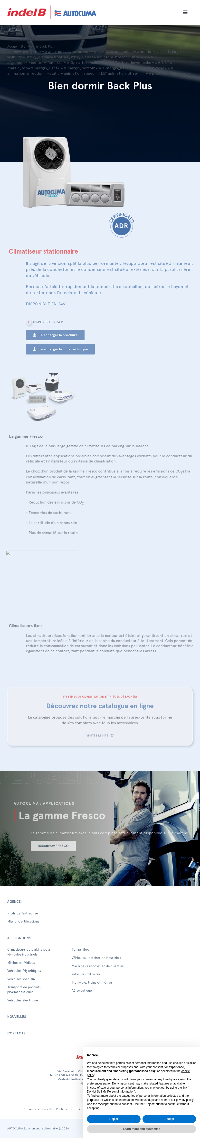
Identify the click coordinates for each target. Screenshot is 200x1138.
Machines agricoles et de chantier (98, 966)
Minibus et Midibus (21, 963)
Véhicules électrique (22, 1000)
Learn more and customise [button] (141, 1129)
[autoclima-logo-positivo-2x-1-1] (51, 4)
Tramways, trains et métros (92, 982)
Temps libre (80, 949)
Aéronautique (82, 990)
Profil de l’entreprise (22, 913)
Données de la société (39, 1109)
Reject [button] (113, 1119)
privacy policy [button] (184, 1100)
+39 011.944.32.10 (66, 1075)
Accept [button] (169, 1119)
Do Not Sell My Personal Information (110, 1091)
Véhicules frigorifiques (24, 971)
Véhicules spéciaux (21, 979)
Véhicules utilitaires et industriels (96, 958)
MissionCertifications (23, 921)
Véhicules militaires (86, 974)
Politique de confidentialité (74, 1109)
